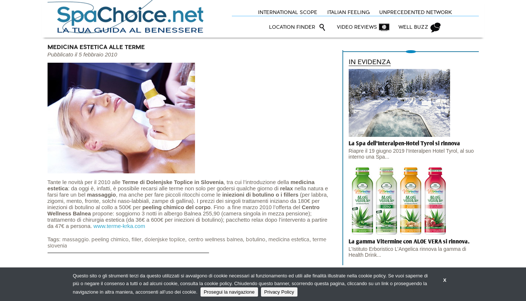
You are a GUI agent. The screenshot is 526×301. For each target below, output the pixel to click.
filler (137, 239)
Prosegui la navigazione (229, 292)
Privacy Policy (279, 292)
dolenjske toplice (164, 239)
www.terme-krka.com (119, 226)
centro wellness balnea (215, 239)
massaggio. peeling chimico (95, 239)
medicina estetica (288, 239)
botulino (255, 239)
